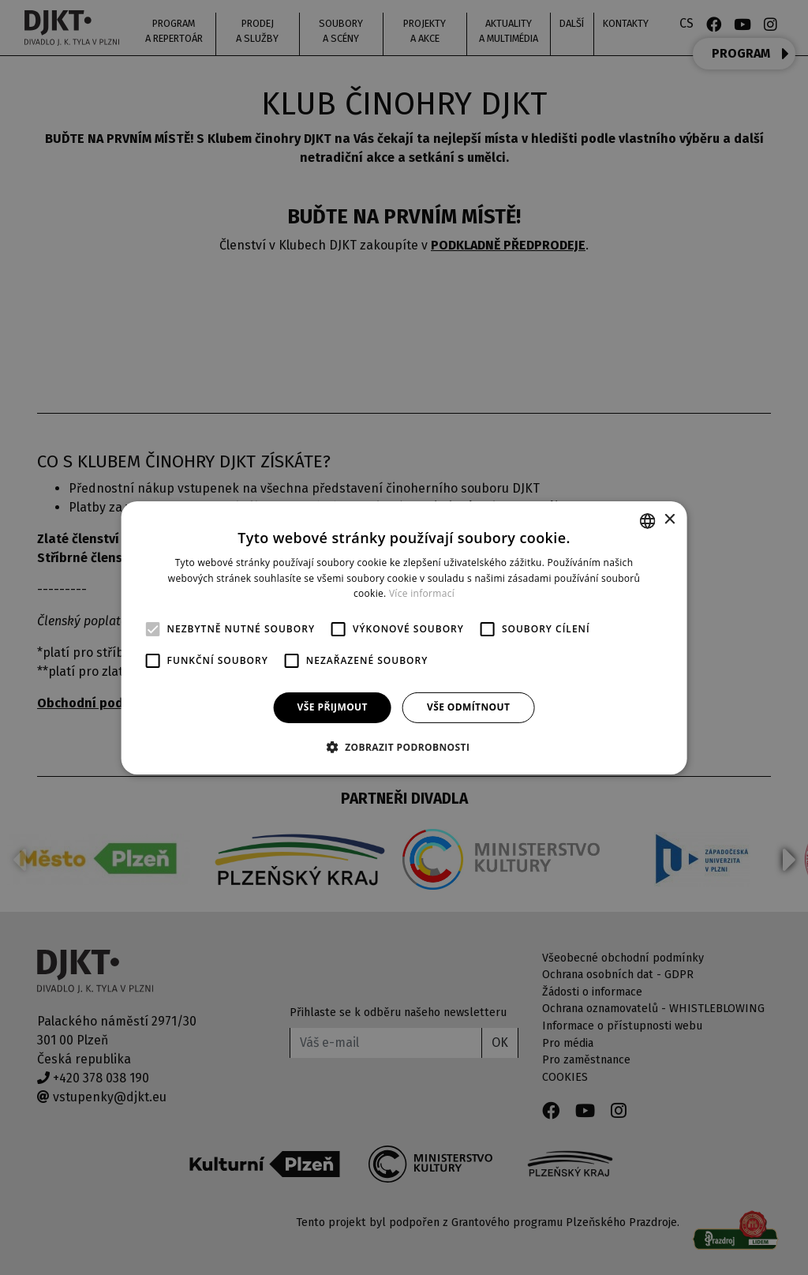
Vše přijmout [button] (332, 707)
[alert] (404, 637)
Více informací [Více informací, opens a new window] (421, 593)
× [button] (669, 520)
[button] (404, 747)
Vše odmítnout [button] (468, 707)
